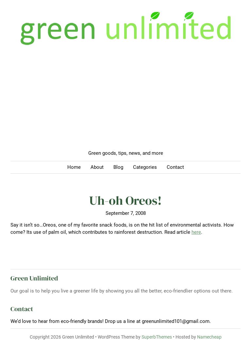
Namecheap (209, 337)
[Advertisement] (125, 100)
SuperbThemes (157, 337)
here (196, 232)
